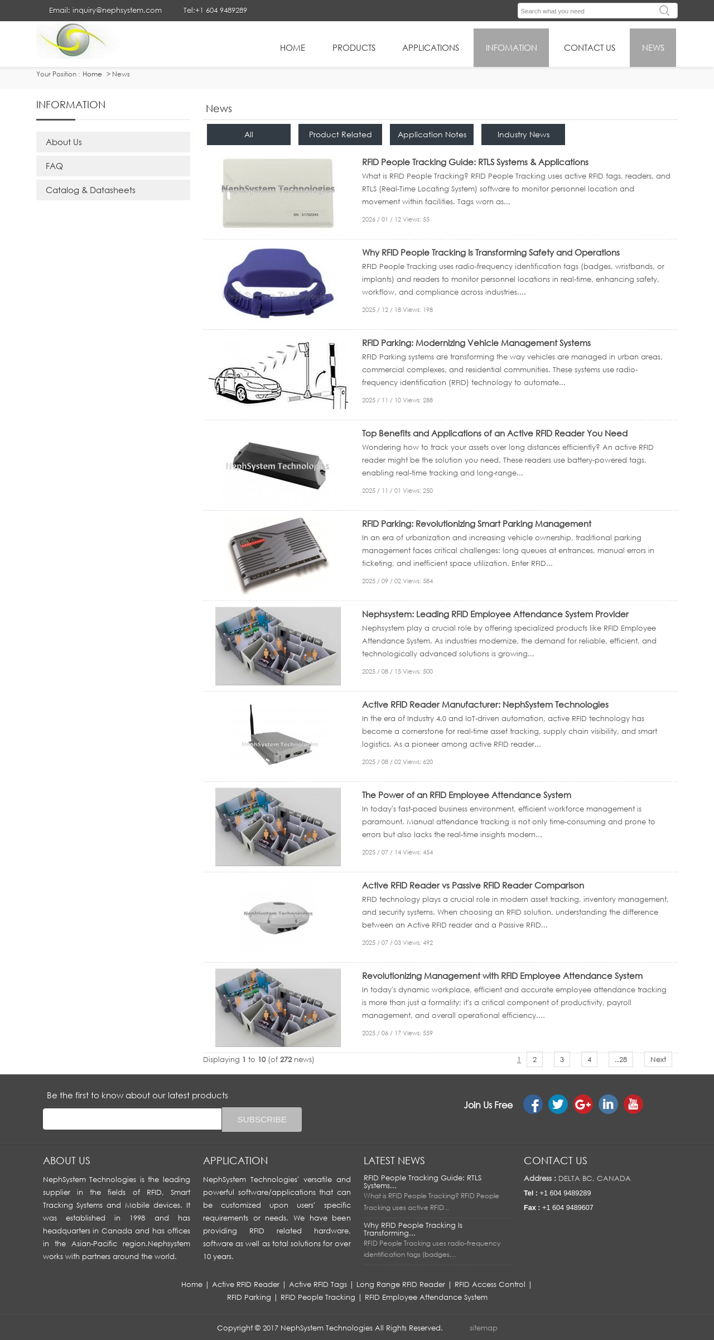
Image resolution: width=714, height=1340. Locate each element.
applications (430, 47)
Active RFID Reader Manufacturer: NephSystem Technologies (485, 704)
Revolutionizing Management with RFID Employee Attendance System (502, 976)
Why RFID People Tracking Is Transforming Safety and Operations (491, 252)
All (248, 134)
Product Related (340, 134)
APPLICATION (235, 1160)
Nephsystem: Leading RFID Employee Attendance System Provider (495, 614)
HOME (292, 47)
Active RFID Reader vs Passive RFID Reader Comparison (473, 885)
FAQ (54, 166)
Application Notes (432, 134)
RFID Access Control (490, 1284)
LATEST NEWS (394, 1160)
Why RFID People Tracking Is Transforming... (413, 1229)
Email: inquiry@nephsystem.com (105, 10)
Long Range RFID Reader (400, 1284)
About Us (64, 142)
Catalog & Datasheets (91, 190)
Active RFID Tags (318, 1284)
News (653, 47)
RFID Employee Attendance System (426, 1297)
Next (658, 1059)
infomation (511, 47)
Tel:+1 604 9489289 (215, 10)
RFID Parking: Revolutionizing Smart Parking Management (476, 523)
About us (66, 1160)
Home (191, 1284)
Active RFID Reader (245, 1284)
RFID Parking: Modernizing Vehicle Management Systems (476, 343)
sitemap (484, 1327)
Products (353, 47)
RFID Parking (249, 1297)
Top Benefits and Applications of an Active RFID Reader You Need (495, 433)
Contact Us (589, 47)
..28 (621, 1059)
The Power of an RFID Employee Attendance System (466, 795)
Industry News (523, 134)
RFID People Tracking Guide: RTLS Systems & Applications (475, 162)
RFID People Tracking (318, 1297)
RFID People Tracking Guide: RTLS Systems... (422, 1181)
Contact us (555, 1160)
